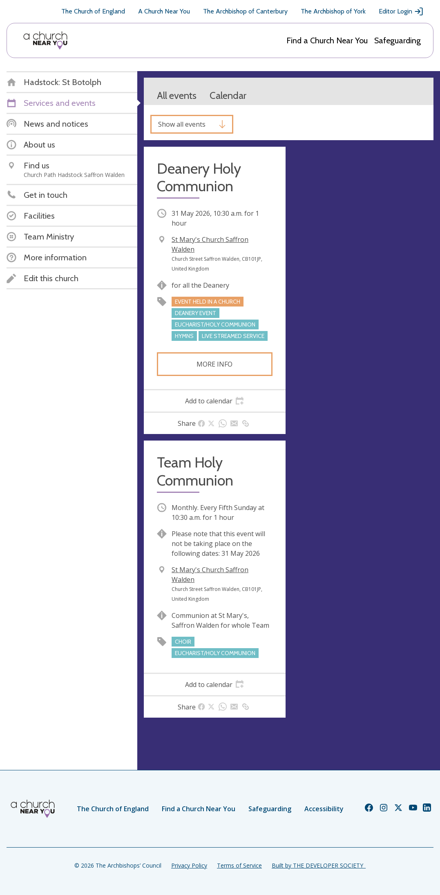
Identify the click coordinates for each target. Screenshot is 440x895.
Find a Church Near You (327, 40)
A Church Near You (164, 11)
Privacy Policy (189, 865)
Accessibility (324, 808)
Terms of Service (239, 865)
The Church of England (93, 11)
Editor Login (401, 11)
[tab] (215, 401)
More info (214, 364)
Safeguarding (397, 40)
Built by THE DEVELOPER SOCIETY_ (319, 865)
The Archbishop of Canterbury (245, 11)
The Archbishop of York (333, 11)
